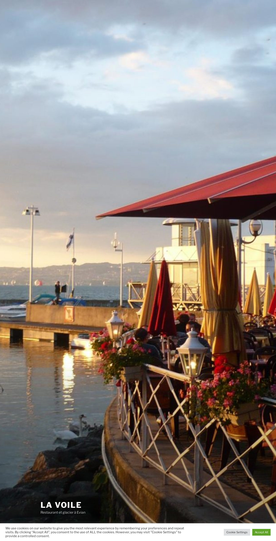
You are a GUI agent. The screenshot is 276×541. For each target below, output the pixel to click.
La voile (61, 505)
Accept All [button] (261, 532)
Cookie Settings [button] (237, 532)
